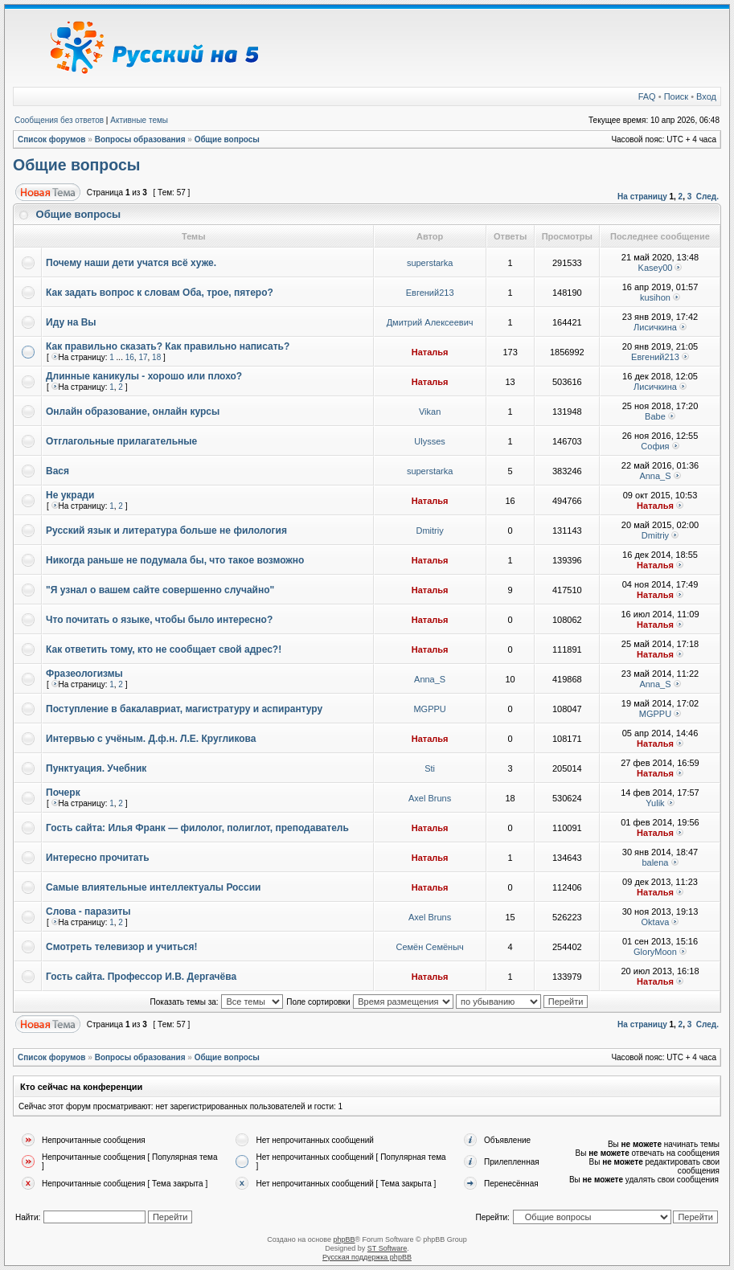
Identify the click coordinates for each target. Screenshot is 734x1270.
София (655, 446)
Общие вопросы (227, 139)
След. (707, 196)
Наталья (430, 352)
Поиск (676, 96)
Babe (655, 416)
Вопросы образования (140, 139)
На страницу (642, 196)
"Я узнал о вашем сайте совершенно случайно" (160, 590)
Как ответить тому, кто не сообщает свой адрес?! (163, 649)
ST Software (387, 1248)
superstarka (430, 263)
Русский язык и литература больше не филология (166, 530)
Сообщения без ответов (59, 120)
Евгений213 (430, 292)
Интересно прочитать (98, 857)
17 (142, 357)
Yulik (655, 803)
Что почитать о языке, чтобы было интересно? (159, 619)
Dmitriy (430, 530)
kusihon (655, 297)
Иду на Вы (71, 322)
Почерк (63, 792)
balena (655, 862)
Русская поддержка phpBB (367, 1257)
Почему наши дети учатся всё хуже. (131, 262)
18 (156, 357)
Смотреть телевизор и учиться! (121, 946)
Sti (429, 768)
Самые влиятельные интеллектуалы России (153, 887)
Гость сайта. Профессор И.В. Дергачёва (141, 976)
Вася (57, 471)
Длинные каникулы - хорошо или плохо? (144, 376)
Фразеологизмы (84, 673)
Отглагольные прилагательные (121, 441)
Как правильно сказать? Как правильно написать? (167, 346)
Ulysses (429, 441)
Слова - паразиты (88, 911)
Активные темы (139, 120)
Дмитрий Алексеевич (430, 322)
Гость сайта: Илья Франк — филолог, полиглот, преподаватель (197, 828)
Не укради (70, 495)
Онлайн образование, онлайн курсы (132, 411)
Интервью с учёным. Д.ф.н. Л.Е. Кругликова (151, 738)
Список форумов (52, 139)
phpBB (344, 1239)
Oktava (656, 922)
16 (129, 357)
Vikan (430, 411)
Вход (706, 96)
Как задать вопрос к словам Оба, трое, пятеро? (159, 292)
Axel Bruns (429, 798)
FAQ (647, 96)
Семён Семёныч (429, 947)
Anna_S (654, 476)
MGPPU (429, 709)
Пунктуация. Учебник (96, 768)
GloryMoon (655, 952)
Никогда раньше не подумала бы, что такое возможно (175, 560)
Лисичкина (655, 327)
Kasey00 (655, 267)
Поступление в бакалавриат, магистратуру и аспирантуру (184, 709)
